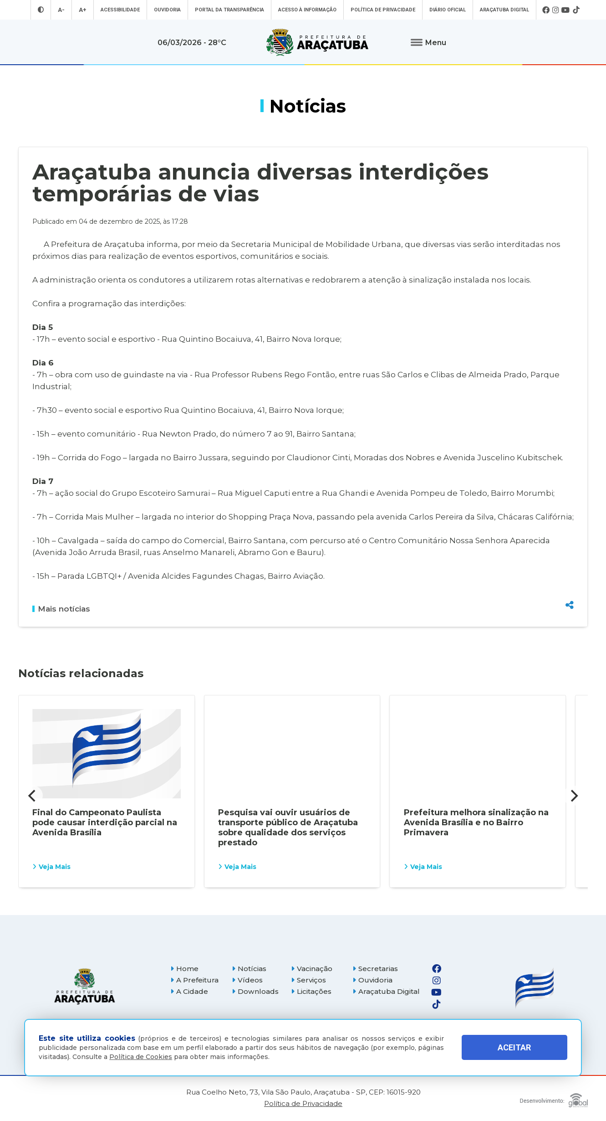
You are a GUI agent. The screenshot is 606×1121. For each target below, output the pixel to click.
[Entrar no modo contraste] (41, 9)
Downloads (255, 991)
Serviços (308, 980)
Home (184, 968)
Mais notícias (61, 609)
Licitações (311, 991)
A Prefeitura (194, 980)
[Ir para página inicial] (317, 42)
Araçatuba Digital (504, 10)
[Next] (573, 796)
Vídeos (247, 980)
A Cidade (189, 991)
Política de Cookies (140, 1057)
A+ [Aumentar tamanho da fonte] (83, 9)
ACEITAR (514, 1047)
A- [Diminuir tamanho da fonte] (61, 9)
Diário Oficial (447, 10)
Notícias (249, 968)
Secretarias (375, 968)
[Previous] (33, 796)
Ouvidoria (167, 10)
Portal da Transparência (229, 10)
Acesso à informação (307, 10)
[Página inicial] (85, 986)
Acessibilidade (120, 10)
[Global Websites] (554, 1098)
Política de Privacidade (383, 10)
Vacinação (311, 968)
